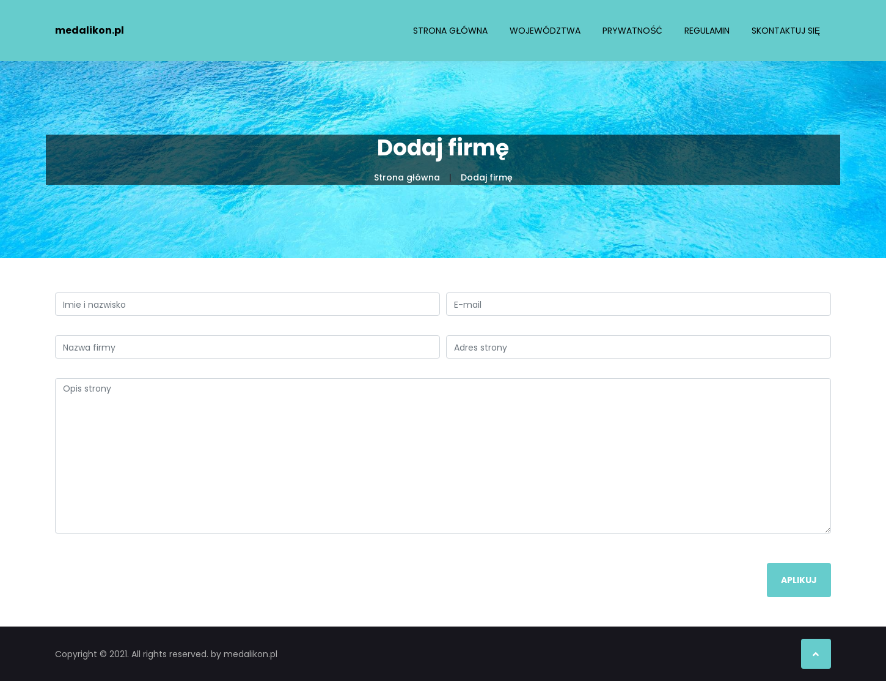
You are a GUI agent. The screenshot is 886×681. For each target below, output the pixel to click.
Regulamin (707, 30)
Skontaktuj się (786, 30)
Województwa (545, 30)
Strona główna (450, 30)
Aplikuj (799, 580)
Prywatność (632, 30)
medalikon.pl (89, 30)
